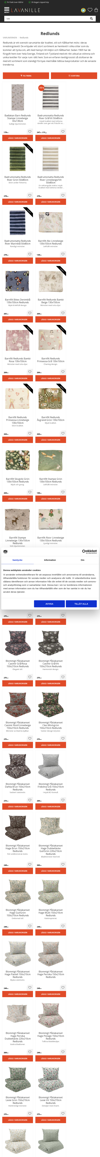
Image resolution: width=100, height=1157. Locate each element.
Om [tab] (82, 560)
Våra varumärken (10, 1100)
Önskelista (7, 1129)
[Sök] (91, 20)
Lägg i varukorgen (13, 134)
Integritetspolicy (9, 1091)
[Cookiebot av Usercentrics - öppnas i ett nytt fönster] (84, 552)
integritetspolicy (54, 1022)
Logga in (6, 1127)
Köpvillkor (7, 1116)
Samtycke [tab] (17, 560)
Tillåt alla (81, 604)
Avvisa (49, 604)
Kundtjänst (7, 1113)
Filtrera (27, 75)
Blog (5, 1097)
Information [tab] (50, 560)
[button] (7, 9)
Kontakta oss (8, 1095)
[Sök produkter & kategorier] (49, 20)
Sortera (75, 75)
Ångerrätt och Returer (12, 1089)
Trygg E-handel (9, 1086)
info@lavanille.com (17, 1073)
